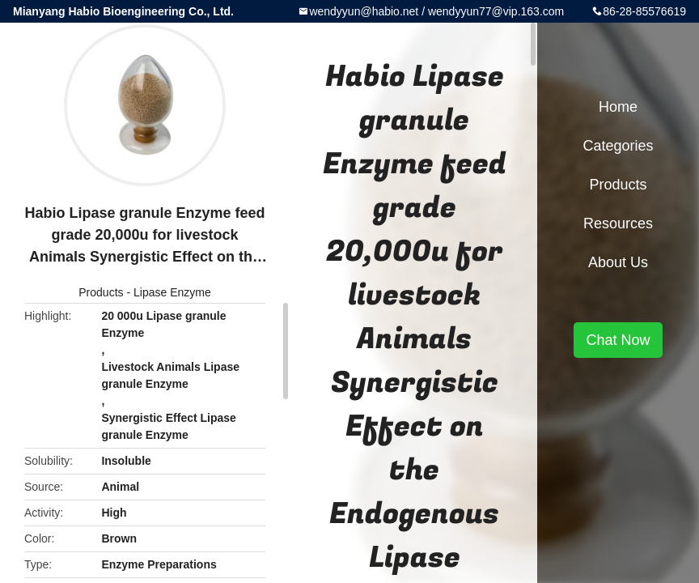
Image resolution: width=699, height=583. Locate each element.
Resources (618, 223)
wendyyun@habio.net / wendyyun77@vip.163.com (436, 11)
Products (100, 292)
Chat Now (618, 340)
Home (618, 107)
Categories (617, 146)
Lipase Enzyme (172, 292)
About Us (618, 262)
